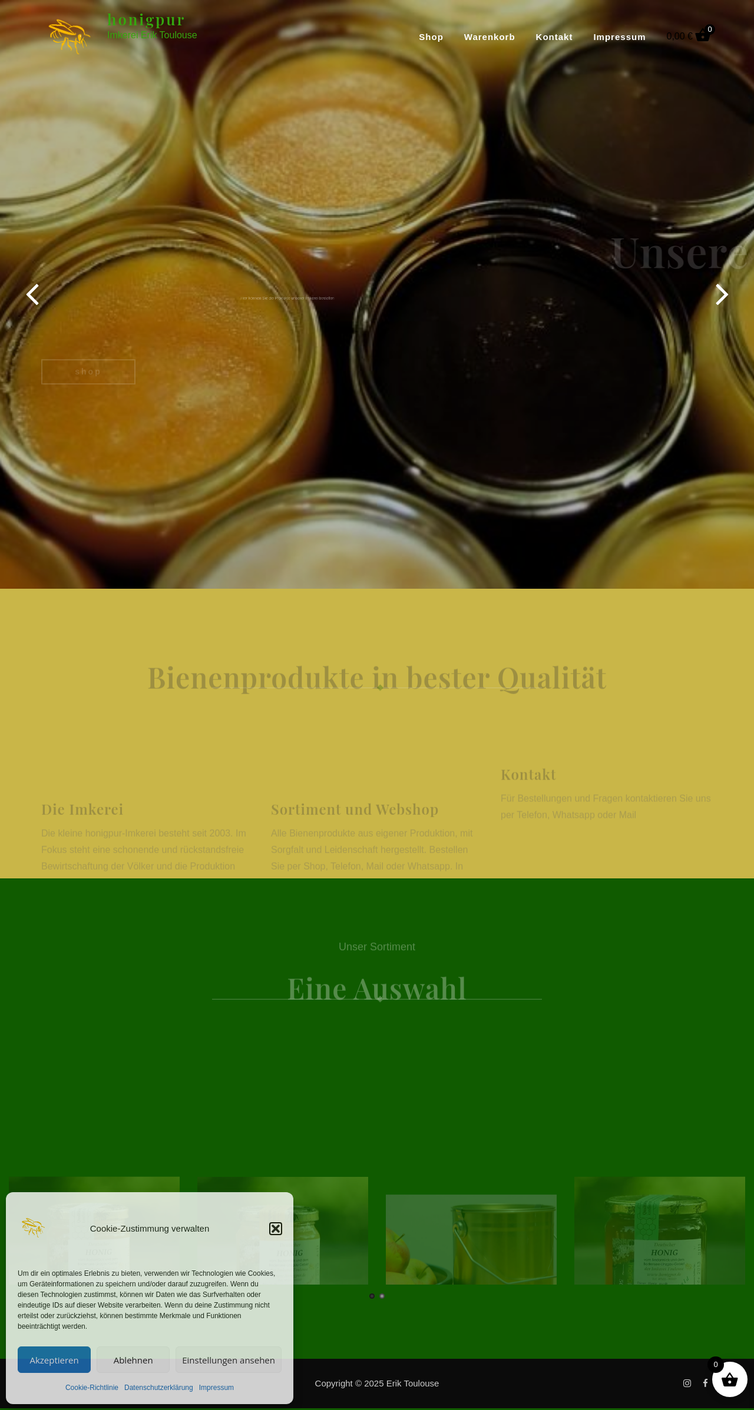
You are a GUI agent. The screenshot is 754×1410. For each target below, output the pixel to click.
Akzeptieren (53, 1360)
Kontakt (554, 37)
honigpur (146, 19)
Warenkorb (489, 37)
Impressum (216, 1388)
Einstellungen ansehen (228, 1360)
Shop (431, 37)
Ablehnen (133, 1360)
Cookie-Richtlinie (91, 1388)
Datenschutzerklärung (158, 1388)
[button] (276, 1229)
